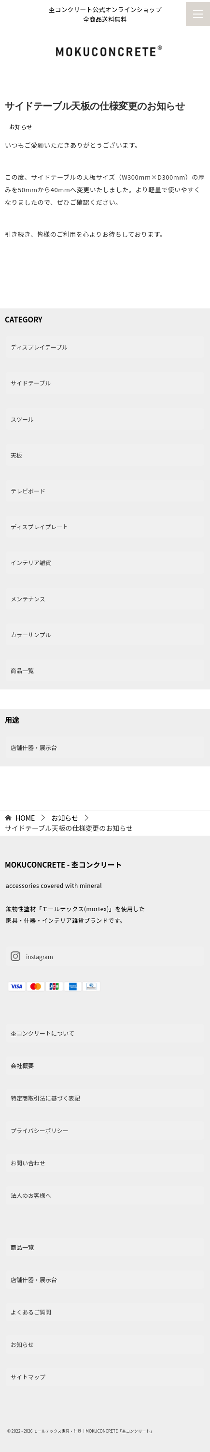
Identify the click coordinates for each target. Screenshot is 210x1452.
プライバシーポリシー (40, 1130)
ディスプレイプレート (39, 526)
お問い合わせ (28, 1163)
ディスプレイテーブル (39, 347)
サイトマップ (28, 1377)
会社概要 (22, 1065)
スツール (22, 419)
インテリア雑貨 (31, 562)
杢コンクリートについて (42, 1033)
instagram (32, 956)
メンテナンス (28, 599)
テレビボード (28, 491)
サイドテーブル (31, 383)
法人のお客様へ (31, 1195)
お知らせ (20, 126)
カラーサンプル (31, 634)
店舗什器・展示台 (34, 747)
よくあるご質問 (31, 1312)
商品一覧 (22, 670)
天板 (16, 455)
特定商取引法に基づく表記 (45, 1098)
